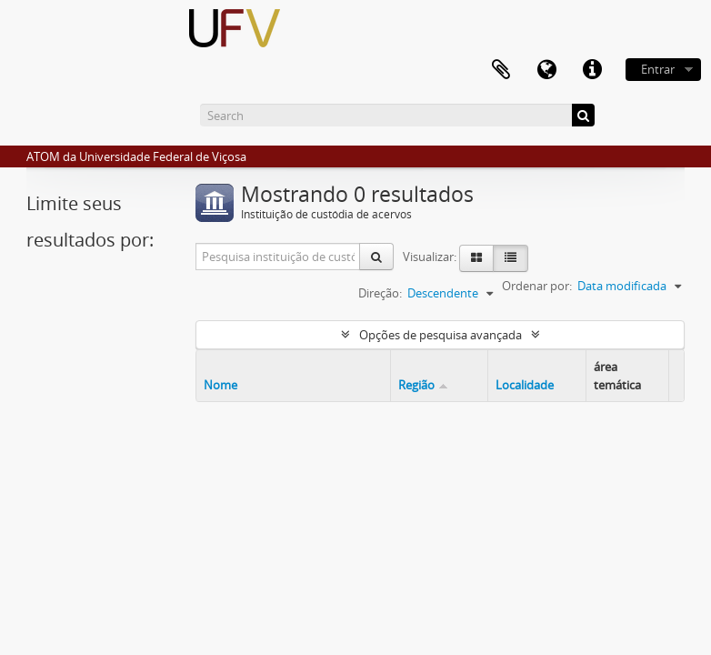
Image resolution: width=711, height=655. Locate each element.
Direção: (380, 293)
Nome (220, 385)
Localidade (525, 385)
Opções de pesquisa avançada (440, 335)
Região (416, 385)
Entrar (658, 69)
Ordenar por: (537, 285)
